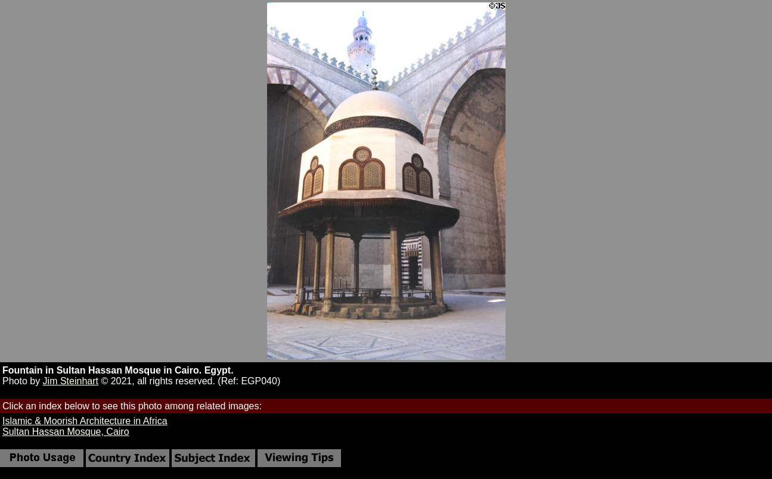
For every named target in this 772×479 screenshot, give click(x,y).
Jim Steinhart (70, 381)
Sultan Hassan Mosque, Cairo (65, 432)
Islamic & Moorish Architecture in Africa (85, 421)
